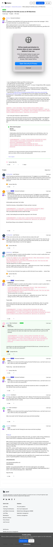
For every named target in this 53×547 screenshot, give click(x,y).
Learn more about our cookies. (27, 538)
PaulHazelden (9, 174)
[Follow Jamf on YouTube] (9, 499)
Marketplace (6, 515)
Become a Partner (7, 517)
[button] (3, 3)
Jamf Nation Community (8, 511)
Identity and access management (10, 531)
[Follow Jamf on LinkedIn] (6, 499)
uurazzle (8, 394)
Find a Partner (6, 519)
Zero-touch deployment (22, 508)
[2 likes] (11, 351)
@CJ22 (9, 434)
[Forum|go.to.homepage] (8, 3)
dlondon (8, 18)
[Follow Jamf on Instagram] (11, 499)
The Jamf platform (21, 506)
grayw (7, 323)
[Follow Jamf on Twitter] (3, 499)
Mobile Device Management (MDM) (25, 511)
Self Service (6, 529)
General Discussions (16, 6)
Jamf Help (5, 506)
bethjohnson (9, 252)
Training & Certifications (8, 508)
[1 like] (11, 162)
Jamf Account (6, 522)
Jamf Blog (5, 513)
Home (2, 6)
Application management (22, 513)
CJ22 (7, 407)
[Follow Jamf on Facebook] (14, 499)
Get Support (8, 6)
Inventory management (22, 515)
